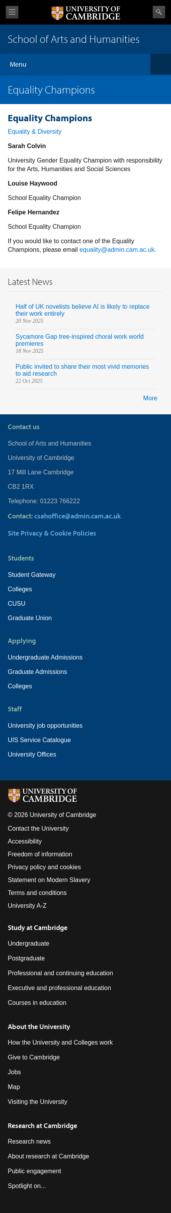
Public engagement (34, 1171)
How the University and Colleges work (60, 1042)
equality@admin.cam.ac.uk (116, 249)
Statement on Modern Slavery (49, 880)
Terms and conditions (37, 892)
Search (159, 12)
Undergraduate (28, 943)
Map (14, 1087)
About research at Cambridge (48, 1156)
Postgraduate (26, 958)
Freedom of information (40, 854)
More (150, 398)
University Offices (32, 754)
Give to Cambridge (34, 1057)
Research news (29, 1141)
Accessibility (25, 841)
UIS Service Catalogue (39, 740)
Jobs (14, 1072)
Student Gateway (32, 574)
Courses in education (37, 1002)
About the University (39, 1026)
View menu (12, 12)
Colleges (20, 589)
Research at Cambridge (42, 1125)
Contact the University (38, 828)
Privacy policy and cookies (44, 867)
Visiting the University (37, 1101)
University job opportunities (45, 725)
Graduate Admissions (37, 671)
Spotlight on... (27, 1186)
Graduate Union (30, 618)
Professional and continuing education (60, 973)
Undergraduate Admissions (45, 657)
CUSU (16, 603)
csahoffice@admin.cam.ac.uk (77, 515)
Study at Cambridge (37, 927)
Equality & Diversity (35, 131)
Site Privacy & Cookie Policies (52, 533)
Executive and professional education (59, 988)
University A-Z (27, 905)
